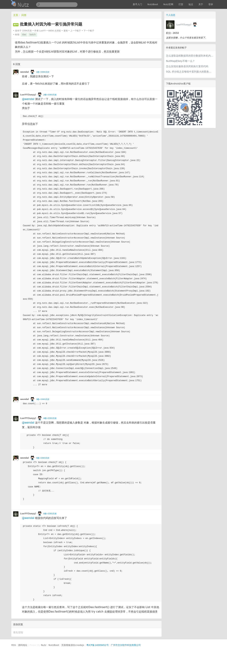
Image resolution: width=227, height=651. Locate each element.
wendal (24, 72)
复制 (65, 30)
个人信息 (170, 15)
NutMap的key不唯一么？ (180, 61)
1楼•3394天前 (42, 72)
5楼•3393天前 (42, 458)
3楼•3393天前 (42, 399)
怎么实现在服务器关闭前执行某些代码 (187, 66)
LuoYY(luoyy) (183, 24)
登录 (210, 4)
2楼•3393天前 (49, 95)
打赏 (181, 4)
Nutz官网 (168, 4)
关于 (200, 4)
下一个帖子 (89, 30)
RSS (13, 645)
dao (24, 34)
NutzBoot (152, 4)
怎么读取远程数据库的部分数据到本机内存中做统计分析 (190, 55)
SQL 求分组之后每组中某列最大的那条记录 (190, 71)
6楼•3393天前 (49, 514)
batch (33, 34)
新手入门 (137, 4)
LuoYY (42, 30)
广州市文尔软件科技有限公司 (126, 645)
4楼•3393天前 (49, 418)
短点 (191, 4)
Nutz (43, 645)
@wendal (28, 99)
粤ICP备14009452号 (97, 645)
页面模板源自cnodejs (72, 645)
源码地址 (22, 645)
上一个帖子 (75, 30)
